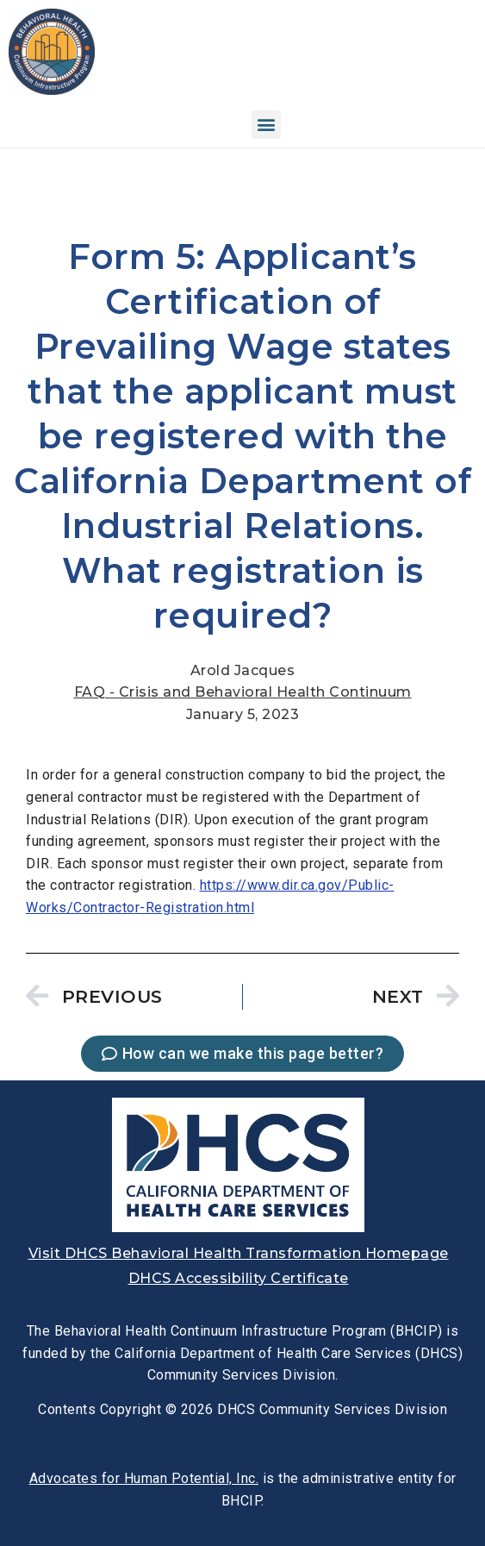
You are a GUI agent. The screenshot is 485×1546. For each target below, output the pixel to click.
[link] (52, 90)
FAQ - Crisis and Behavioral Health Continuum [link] (243, 692)
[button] (266, 124)
